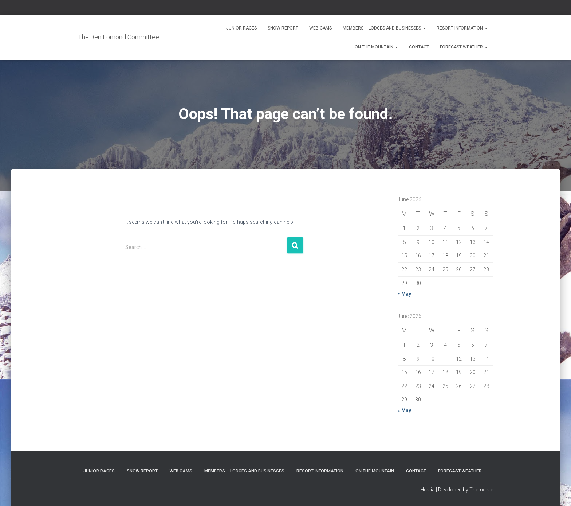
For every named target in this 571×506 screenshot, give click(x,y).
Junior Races (241, 28)
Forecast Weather (464, 47)
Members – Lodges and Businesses (384, 28)
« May (404, 294)
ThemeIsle (481, 490)
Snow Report (283, 28)
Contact (419, 47)
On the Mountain (376, 47)
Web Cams (320, 28)
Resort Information (462, 28)
